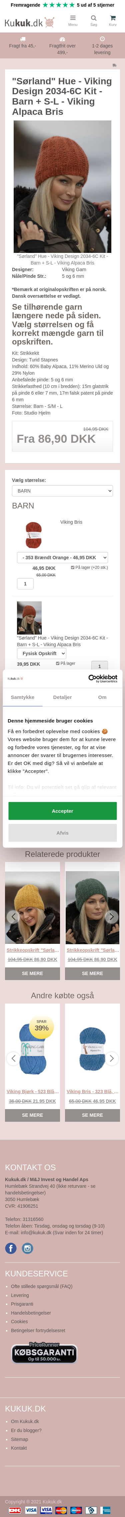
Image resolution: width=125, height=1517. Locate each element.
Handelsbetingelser (31, 1313)
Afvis (62, 832)
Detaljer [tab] (62, 697)
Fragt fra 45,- (22, 45)
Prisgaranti (22, 1304)
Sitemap (19, 1439)
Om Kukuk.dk (25, 1421)
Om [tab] (102, 697)
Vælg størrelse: (29, 480)
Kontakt (19, 1448)
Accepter (62, 811)
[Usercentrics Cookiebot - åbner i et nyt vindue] (89, 678)
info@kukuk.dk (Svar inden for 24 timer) (62, 1232)
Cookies (19, 1321)
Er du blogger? (26, 1430)
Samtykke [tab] (22, 697)
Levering (20, 1295)
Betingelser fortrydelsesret (38, 1330)
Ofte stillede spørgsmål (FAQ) (41, 1286)
